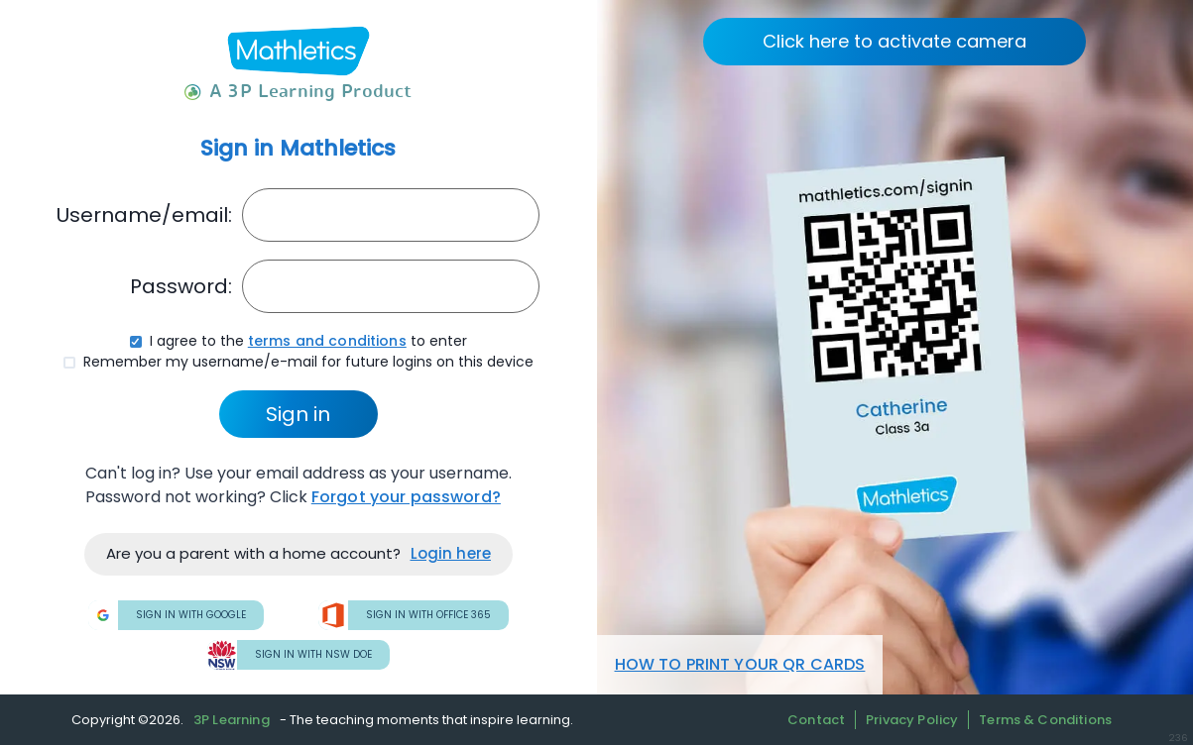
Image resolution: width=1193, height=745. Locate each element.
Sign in (298, 414)
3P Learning (231, 719)
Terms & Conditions (1045, 719)
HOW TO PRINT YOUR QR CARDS (740, 664)
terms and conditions (327, 341)
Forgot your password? (406, 496)
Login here (451, 553)
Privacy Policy (912, 719)
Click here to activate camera (894, 41)
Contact (816, 719)
